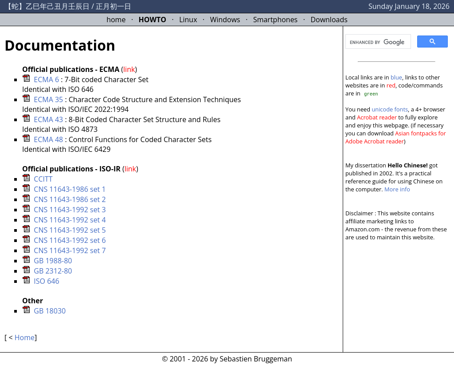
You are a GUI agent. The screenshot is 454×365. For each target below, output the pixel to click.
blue (396, 77)
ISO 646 (46, 281)
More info (397, 189)
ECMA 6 (46, 79)
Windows (225, 19)
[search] (377, 42)
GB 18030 (50, 311)
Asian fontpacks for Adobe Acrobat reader (395, 137)
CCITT (43, 179)
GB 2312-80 (53, 271)
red (391, 85)
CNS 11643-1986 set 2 (70, 199)
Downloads (328, 19)
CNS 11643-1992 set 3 (70, 209)
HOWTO (152, 19)
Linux (188, 19)
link (129, 69)
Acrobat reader (377, 117)
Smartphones (275, 19)
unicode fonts (390, 109)
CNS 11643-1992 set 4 (70, 220)
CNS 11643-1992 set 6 (70, 240)
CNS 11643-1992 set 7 (70, 250)
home (115, 19)
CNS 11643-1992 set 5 (70, 230)
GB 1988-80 (53, 261)
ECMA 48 (48, 139)
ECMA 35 (48, 99)
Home (25, 337)
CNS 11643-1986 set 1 (70, 189)
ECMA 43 (48, 119)
